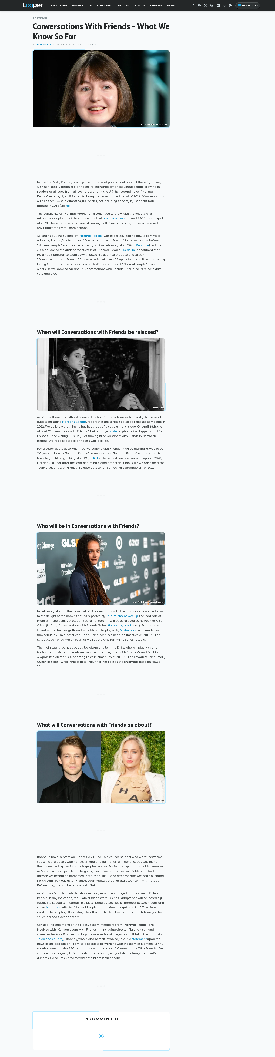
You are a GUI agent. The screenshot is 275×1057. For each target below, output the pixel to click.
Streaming (104, 5)
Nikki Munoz (43, 44)
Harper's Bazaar (74, 422)
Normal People (91, 236)
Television (40, 18)
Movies (77, 5)
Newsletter (248, 5)
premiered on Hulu (116, 218)
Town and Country (50, 939)
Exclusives (59, 5)
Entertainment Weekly (122, 616)
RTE (96, 458)
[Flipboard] (218, 6)
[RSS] (231, 6)
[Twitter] (205, 6)
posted (114, 431)
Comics (139, 5)
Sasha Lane (128, 630)
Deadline (142, 245)
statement (139, 939)
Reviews (155, 5)
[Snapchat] (224, 6)
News (171, 5)
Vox (68, 206)
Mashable (53, 907)
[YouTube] (199, 6)
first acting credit (120, 625)
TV (90, 5)
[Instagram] (212, 6)
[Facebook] (193, 6)
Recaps (123, 5)
